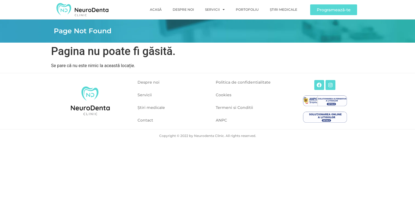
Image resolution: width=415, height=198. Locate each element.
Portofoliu (247, 9)
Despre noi (183, 9)
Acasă (156, 9)
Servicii (215, 9)
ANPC (221, 120)
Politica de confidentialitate (243, 82)
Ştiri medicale (283, 9)
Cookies (223, 94)
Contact (145, 120)
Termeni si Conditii (234, 107)
